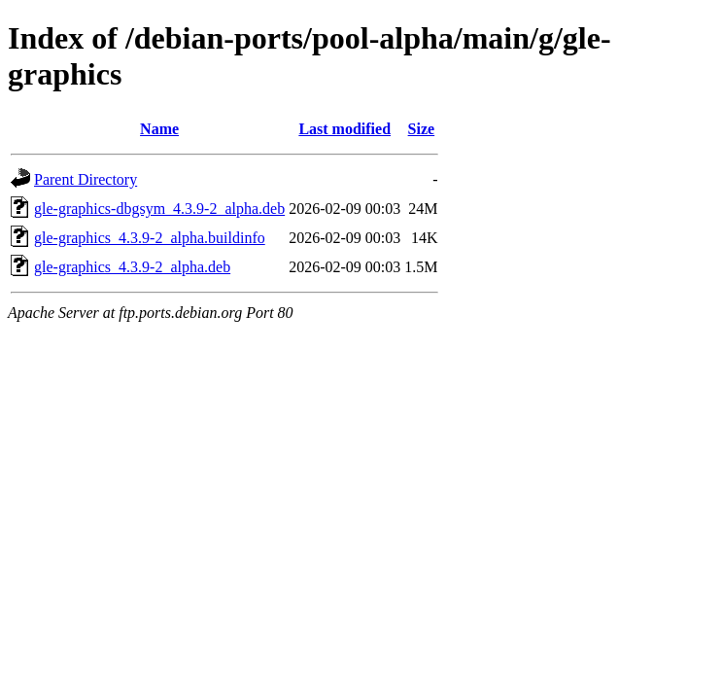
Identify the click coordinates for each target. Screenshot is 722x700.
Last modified (344, 129)
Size (421, 129)
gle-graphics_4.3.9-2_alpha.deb (132, 267)
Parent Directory (85, 179)
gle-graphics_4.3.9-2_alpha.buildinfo (149, 237)
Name (159, 129)
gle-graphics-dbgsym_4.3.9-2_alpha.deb (159, 208)
